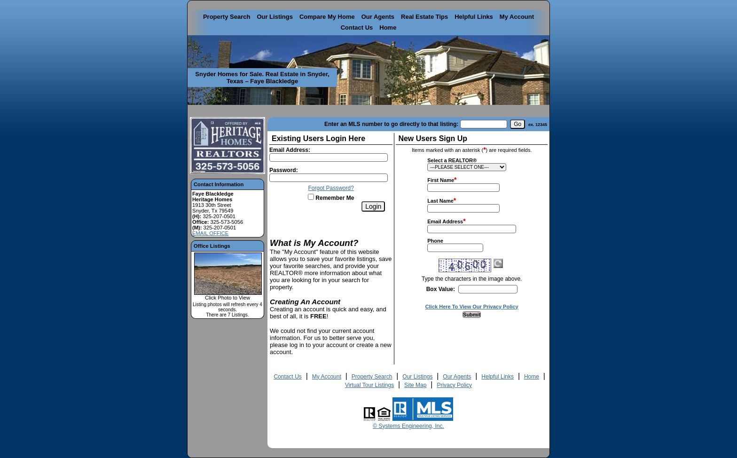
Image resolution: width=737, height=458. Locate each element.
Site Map (415, 385)
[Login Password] (328, 178)
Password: (283, 170)
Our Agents (377, 16)
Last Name (440, 201)
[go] (517, 124)
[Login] (373, 206)
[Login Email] (328, 157)
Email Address (445, 221)
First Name (440, 180)
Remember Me (331, 198)
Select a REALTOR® (452, 160)
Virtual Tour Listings (369, 385)
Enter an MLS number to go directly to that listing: (391, 124)
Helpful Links (474, 16)
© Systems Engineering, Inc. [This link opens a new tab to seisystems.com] (408, 426)
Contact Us (357, 27)
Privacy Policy (454, 385)
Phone (435, 241)
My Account (517, 16)
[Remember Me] (311, 197)
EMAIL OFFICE (210, 233)
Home (387, 27)
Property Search (226, 16)
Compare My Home (327, 16)
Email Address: (289, 150)
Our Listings (275, 16)
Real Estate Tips (424, 16)
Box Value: (440, 289)
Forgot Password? (331, 188)
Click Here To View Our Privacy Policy (471, 306)
